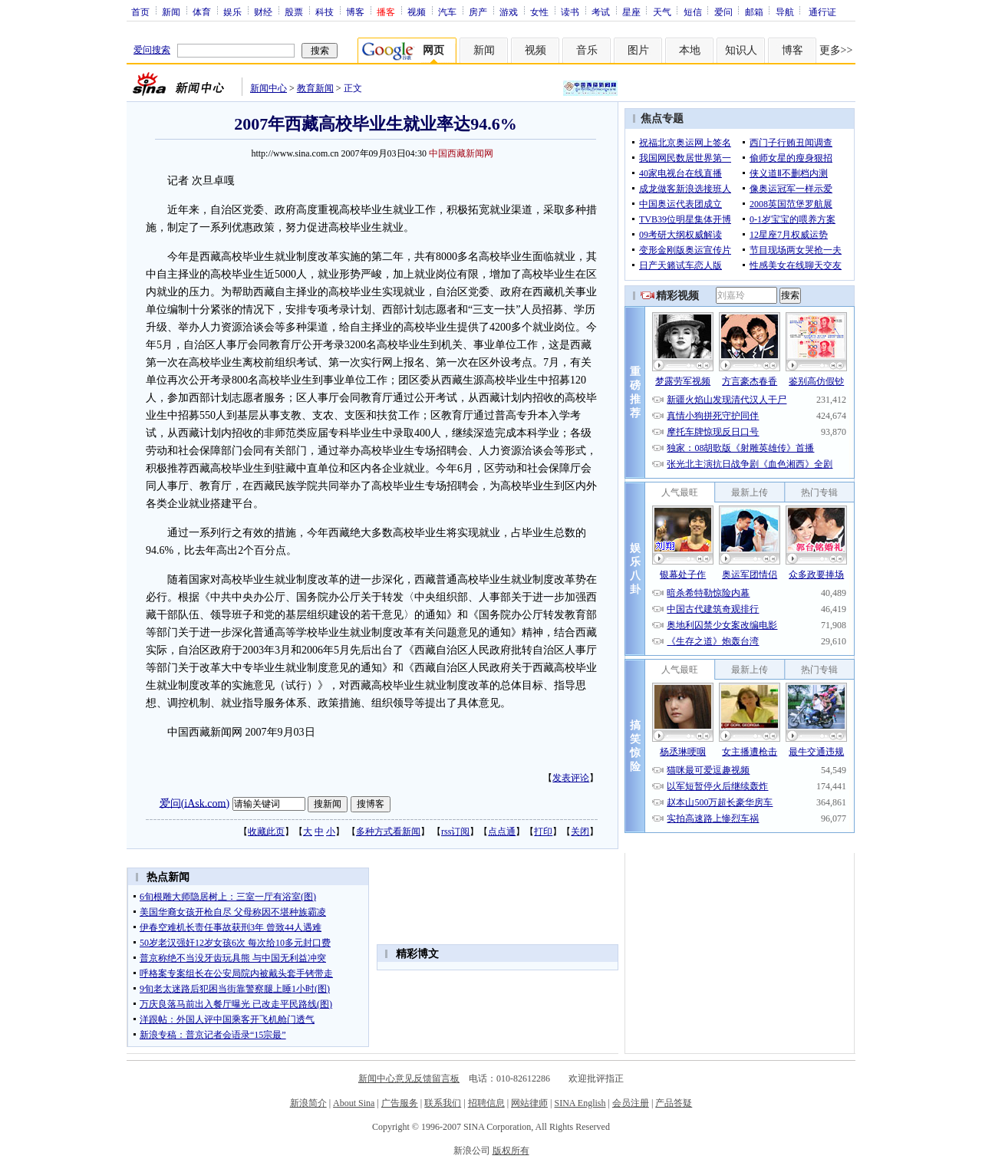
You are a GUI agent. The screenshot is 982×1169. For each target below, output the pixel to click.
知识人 (741, 50)
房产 (478, 11)
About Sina (353, 1103)
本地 (689, 50)
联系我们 (442, 1103)
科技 (324, 11)
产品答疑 (673, 1103)
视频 (416, 11)
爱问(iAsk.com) (194, 802)
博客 (355, 11)
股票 (294, 11)
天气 (662, 11)
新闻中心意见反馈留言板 (409, 1078)
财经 (263, 11)
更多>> (836, 50)
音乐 (587, 50)
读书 (570, 11)
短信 (693, 11)
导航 (785, 11)
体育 (202, 11)
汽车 (447, 11)
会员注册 (630, 1103)
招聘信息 (486, 1103)
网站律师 (529, 1103)
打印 (543, 831)
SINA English (579, 1103)
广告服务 (399, 1103)
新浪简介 (308, 1103)
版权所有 (511, 1150)
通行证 (822, 11)
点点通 (502, 831)
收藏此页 (266, 831)
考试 (601, 11)
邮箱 (754, 11)
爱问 (723, 11)
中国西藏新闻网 (461, 153)
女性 (539, 11)
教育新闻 (315, 88)
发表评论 (570, 777)
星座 (631, 11)
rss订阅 (455, 831)
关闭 (580, 831)
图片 (638, 50)
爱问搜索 (151, 49)
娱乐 (232, 11)
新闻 (171, 11)
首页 (140, 11)
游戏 (508, 11)
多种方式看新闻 (388, 831)
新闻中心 (268, 88)
